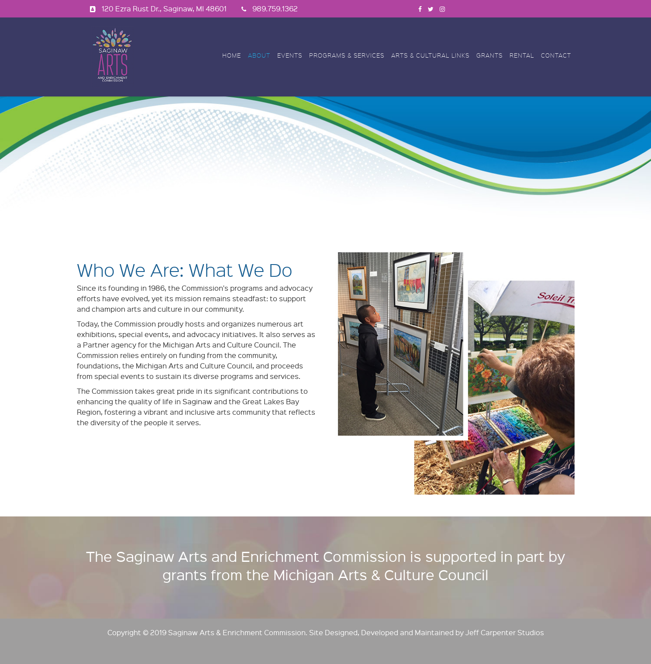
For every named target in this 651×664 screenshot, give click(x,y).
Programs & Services (346, 55)
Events (289, 55)
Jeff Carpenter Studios (504, 632)
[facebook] (420, 8)
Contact (556, 55)
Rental (522, 55)
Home (231, 55)
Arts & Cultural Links (430, 55)
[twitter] (431, 8)
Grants (489, 55)
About (259, 55)
